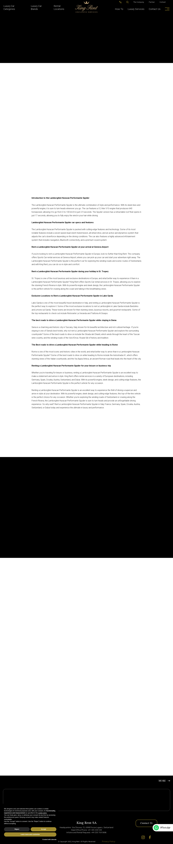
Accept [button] (43, 829)
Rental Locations (59, 7)
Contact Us (155, 9)
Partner (152, 2)
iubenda (53, 839)
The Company (138, 2)
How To (119, 9)
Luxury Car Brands (36, 7)
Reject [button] (17, 829)
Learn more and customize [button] (30, 834)
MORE (162, 781)
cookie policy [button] (42, 813)
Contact (163, 2)
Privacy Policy (108, 841)
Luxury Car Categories (9, 7)
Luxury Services (136, 9)
